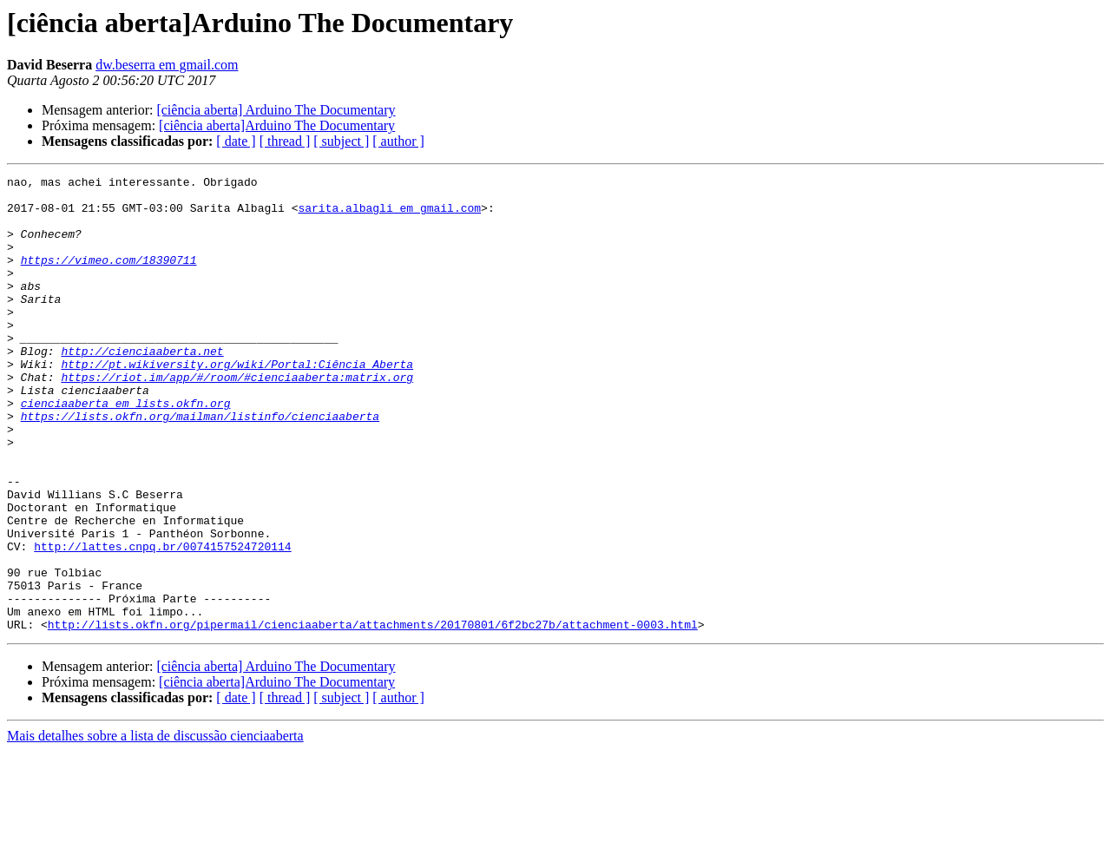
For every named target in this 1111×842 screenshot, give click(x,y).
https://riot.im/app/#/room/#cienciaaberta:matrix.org (237, 418)
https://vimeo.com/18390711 (109, 278)
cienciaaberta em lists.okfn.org (126, 449)
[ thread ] (285, 141)
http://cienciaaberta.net (142, 387)
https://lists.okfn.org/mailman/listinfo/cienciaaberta (200, 465)
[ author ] (398, 141)
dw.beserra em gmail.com (166, 64)
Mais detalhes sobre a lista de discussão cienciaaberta (155, 826)
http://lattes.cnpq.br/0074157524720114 (162, 621)
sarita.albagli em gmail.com (389, 215)
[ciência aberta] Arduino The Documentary (275, 109)
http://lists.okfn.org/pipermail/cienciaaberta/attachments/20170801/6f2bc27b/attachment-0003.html (373, 715)
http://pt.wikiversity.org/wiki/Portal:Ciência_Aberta (237, 403)
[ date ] (235, 141)
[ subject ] (341, 141)
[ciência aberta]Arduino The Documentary (277, 125)
